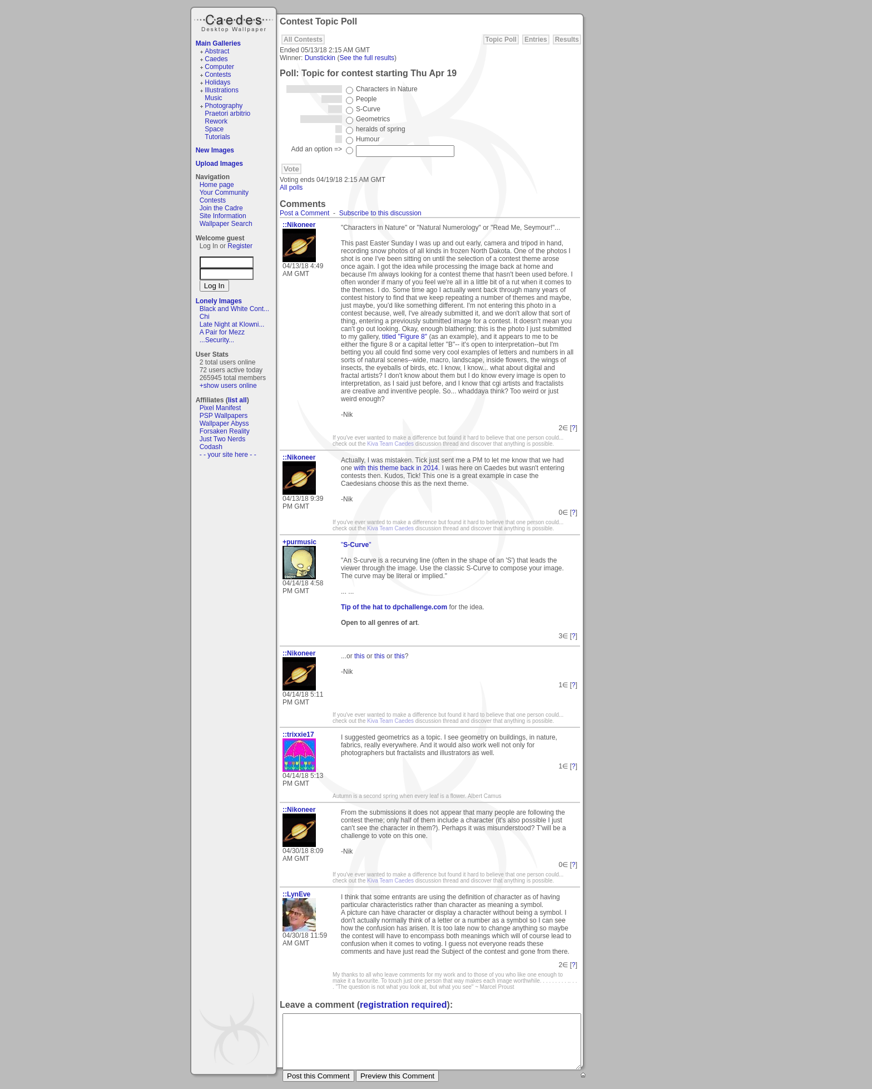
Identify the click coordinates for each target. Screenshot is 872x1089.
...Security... (217, 340)
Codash (211, 447)
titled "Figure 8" (404, 337)
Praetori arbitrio (227, 113)
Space (214, 129)
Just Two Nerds (222, 439)
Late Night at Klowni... (232, 324)
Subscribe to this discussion (380, 213)
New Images (215, 150)
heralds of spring (380, 129)
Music (213, 98)
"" (356, 545)
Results (567, 39)
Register (239, 246)
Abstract (217, 51)
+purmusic (299, 542)
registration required (403, 1004)
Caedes (235, 21)
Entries (535, 39)
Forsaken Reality (225, 431)
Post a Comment (304, 213)
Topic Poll (501, 39)
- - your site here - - (228, 455)
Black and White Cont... (234, 309)
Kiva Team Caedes (390, 444)
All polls (291, 187)
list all (237, 400)
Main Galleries (218, 43)
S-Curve (368, 109)
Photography (223, 106)
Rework (216, 121)
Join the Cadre (221, 208)
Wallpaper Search (226, 224)
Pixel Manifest (220, 408)
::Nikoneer (299, 225)
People (366, 99)
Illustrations (222, 90)
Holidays (217, 82)
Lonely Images (219, 301)
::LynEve (296, 894)
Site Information (223, 216)
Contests (218, 74)
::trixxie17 (298, 734)
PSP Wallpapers (224, 416)
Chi (205, 317)
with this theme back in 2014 (396, 468)
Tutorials (217, 137)
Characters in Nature (387, 89)
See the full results (366, 58)
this (359, 656)
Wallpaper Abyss (224, 423)
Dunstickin (320, 58)
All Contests (303, 39)
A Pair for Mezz (222, 332)
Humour (368, 139)
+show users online (228, 386)
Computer (219, 67)
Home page (217, 185)
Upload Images (219, 163)
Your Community (224, 192)
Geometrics (373, 119)
